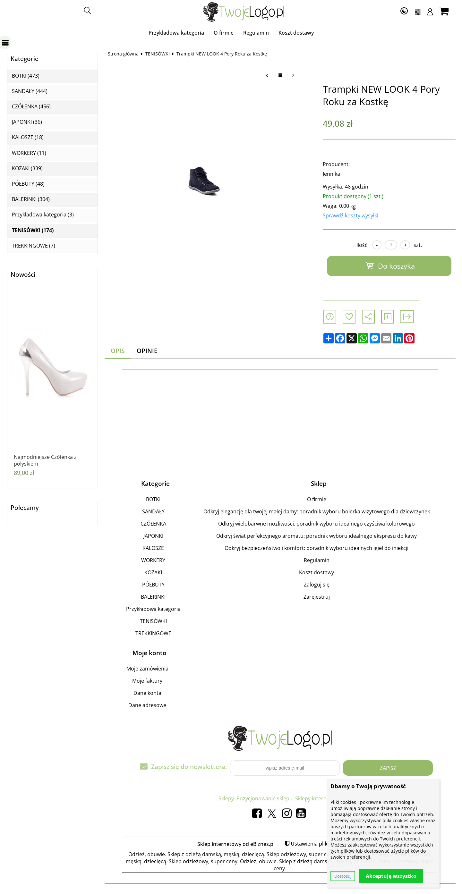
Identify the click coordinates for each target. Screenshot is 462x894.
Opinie (147, 350)
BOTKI (153, 499)
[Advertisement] (280, 418)
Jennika (331, 173)
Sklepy (226, 798)
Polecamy (25, 508)
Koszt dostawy (296, 32)
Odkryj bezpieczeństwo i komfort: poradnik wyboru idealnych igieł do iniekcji (316, 548)
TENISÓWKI (157, 54)
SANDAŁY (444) (29, 91)
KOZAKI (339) (27, 168)
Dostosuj (342, 876)
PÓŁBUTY (153, 584)
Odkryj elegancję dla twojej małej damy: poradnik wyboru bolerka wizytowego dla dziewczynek (316, 511)
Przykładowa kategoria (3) (43, 214)
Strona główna (123, 54)
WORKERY (153, 560)
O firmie (224, 32)
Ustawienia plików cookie (321, 843)
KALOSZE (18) (28, 137)
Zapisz (388, 768)
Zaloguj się (316, 584)
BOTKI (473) (25, 75)
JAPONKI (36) (27, 122)
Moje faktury (147, 680)
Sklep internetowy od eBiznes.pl (236, 844)
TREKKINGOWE (153, 633)
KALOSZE (153, 548)
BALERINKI (153, 596)
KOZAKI (153, 572)
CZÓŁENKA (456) (31, 106)
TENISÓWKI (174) (33, 230)
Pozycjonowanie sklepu (264, 798)
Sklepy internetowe (318, 798)
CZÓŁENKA (153, 523)
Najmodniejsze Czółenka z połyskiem (45, 460)
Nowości (23, 275)
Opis (117, 350)
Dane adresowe (147, 705)
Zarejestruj (317, 596)
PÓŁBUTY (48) (28, 184)
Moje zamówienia (147, 668)
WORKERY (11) (29, 153)
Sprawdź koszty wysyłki (350, 215)
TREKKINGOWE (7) (33, 245)
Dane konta (147, 692)
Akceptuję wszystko (391, 876)
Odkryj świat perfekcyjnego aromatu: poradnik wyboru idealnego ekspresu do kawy (316, 535)
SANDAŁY (153, 511)
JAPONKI (153, 535)
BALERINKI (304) (31, 199)
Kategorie (24, 59)
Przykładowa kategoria (176, 32)
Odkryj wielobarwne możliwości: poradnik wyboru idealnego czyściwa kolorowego (316, 523)
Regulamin (256, 32)
